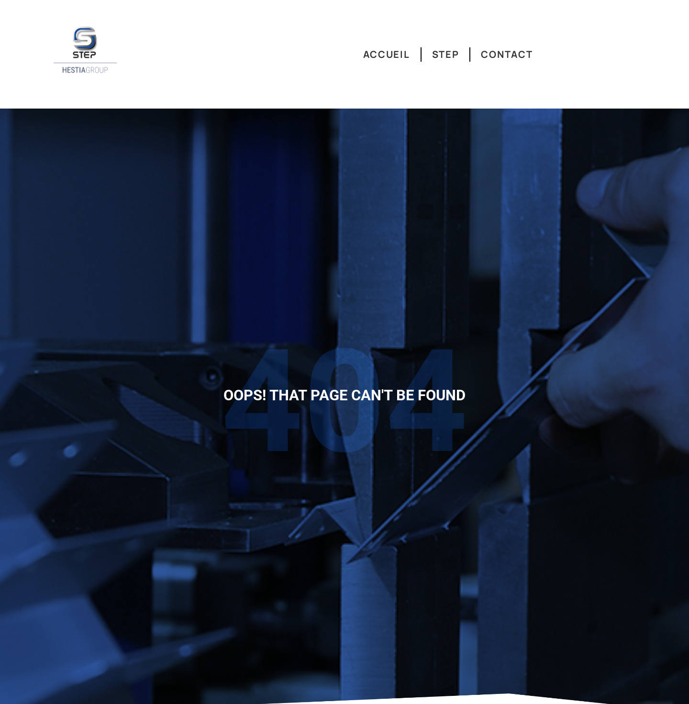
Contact (507, 54)
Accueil (386, 54)
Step (445, 54)
